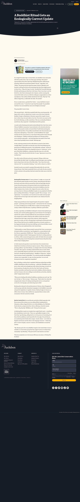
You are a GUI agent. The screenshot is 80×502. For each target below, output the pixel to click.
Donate (76, 4)
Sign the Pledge (65, 94)
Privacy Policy (23, 379)
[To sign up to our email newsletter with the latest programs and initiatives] (64, 363)
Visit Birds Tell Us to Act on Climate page (69, 84)
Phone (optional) (56, 371)
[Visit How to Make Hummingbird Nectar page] (69, 214)
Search (66, 4)
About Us (40, 4)
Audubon (6, 3)
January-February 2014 (32, 10)
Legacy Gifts (33, 364)
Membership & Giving (60, 4)
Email (54, 362)
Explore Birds (45, 4)
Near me (71, 4)
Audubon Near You (35, 358)
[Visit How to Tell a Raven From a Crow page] (69, 208)
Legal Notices (18, 379)
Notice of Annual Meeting (9, 365)
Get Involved (52, 4)
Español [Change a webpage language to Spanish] (77, 1)
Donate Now (33, 362)
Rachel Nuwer (21, 62)
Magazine (72, 1)
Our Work (35, 4)
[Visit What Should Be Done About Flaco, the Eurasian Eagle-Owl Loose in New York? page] (69, 221)
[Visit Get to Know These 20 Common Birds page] (69, 234)
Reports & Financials (8, 367)
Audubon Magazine (20, 10)
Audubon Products (35, 360)
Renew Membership (35, 366)
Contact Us (20, 364)
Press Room (20, 362)
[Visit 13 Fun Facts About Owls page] (69, 227)
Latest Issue (38, 73)
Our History (6, 360)
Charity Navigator (6, 373)
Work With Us (20, 358)
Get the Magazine (30, 73)
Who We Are (6, 358)
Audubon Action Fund (8, 369)
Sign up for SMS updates (22, 366)
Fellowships (20, 360)
